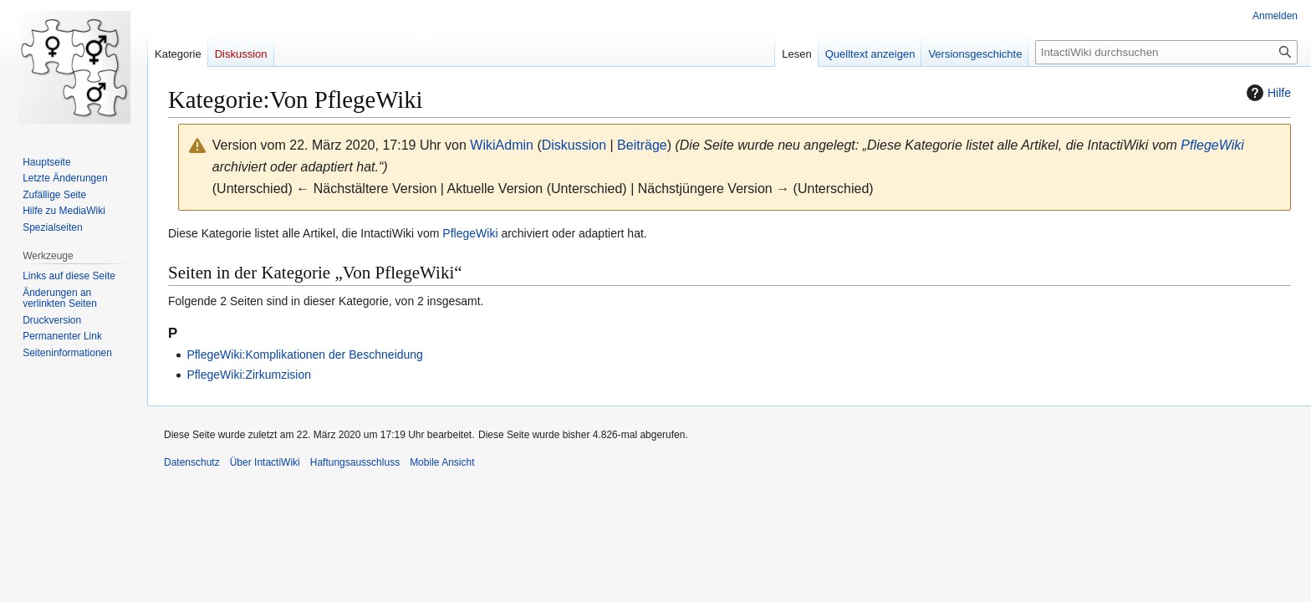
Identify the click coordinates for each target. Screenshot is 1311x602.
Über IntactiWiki (265, 462)
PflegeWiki (1212, 145)
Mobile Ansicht (442, 462)
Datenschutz (192, 462)
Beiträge (642, 145)
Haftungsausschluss (355, 462)
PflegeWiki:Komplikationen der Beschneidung (304, 354)
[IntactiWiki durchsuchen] (1166, 52)
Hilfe (1266, 92)
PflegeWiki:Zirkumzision (248, 374)
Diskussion (574, 145)
